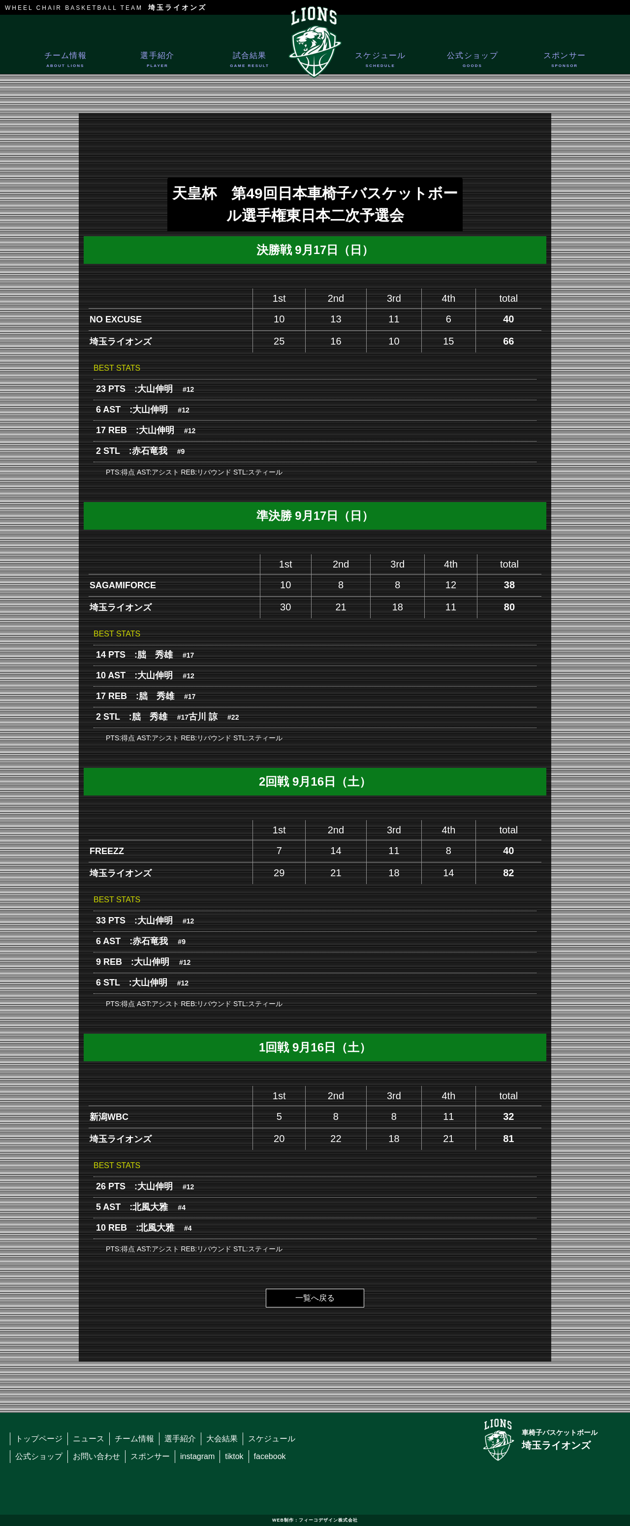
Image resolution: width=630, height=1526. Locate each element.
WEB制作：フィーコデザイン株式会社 (315, 1520)
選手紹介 (157, 61)
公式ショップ (472, 61)
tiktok (234, 1456)
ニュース (88, 1438)
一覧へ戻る (315, 1298)
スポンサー (564, 61)
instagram (197, 1456)
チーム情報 (65, 61)
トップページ (39, 1438)
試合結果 (249, 61)
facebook (270, 1456)
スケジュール (380, 61)
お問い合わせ (96, 1456)
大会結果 (222, 1438)
